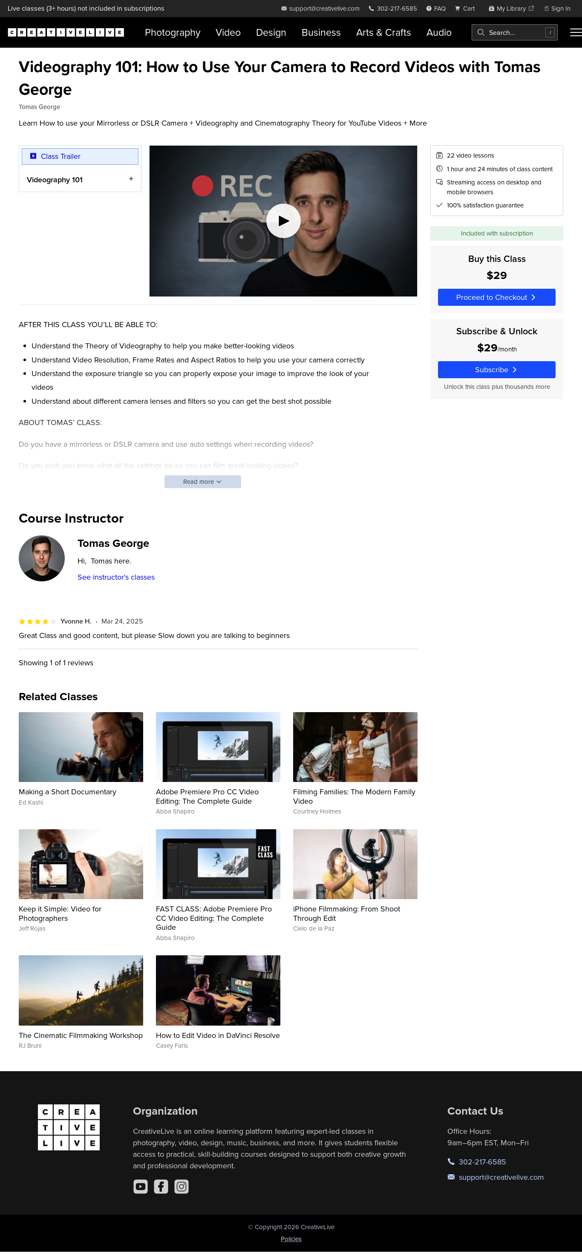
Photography (172, 32)
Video (228, 32)
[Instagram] (181, 1186)
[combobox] (514, 32)
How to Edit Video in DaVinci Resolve (218, 1035)
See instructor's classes (116, 577)
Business (321, 32)
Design (271, 32)
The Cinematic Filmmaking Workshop (81, 1035)
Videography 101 (55, 179)
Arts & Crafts (383, 32)
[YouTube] (140, 1186)
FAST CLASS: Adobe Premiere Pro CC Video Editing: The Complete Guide (214, 917)
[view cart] (467, 8)
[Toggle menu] (576, 32)
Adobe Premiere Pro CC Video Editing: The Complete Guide (207, 796)
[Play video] (283, 221)
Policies (291, 1238)
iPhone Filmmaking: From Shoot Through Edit (346, 913)
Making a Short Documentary (67, 791)
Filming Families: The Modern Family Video (354, 796)
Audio (439, 32)
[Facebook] (161, 1186)
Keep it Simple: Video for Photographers (60, 913)
